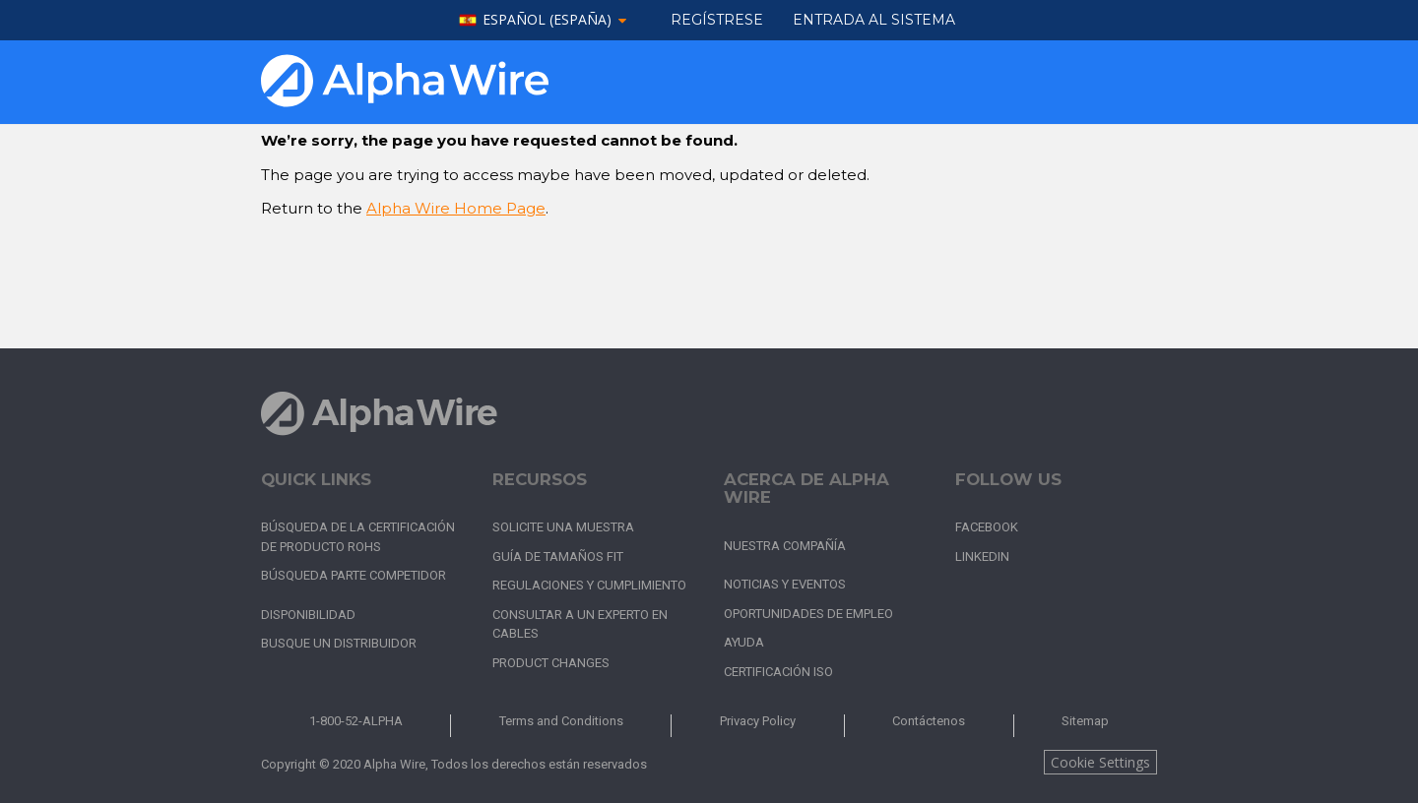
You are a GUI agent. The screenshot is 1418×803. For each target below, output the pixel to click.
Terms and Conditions (561, 720)
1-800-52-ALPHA (356, 720)
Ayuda (744, 642)
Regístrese (717, 20)
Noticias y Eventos (785, 584)
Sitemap (1085, 720)
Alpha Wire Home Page (456, 208)
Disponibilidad (308, 614)
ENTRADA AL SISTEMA (874, 20)
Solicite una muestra (563, 527)
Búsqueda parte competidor (353, 575)
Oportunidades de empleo (808, 613)
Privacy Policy (758, 720)
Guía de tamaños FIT (557, 556)
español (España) (547, 20)
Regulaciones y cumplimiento (589, 585)
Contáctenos (928, 720)
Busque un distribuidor (339, 643)
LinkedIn (982, 556)
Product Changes (551, 662)
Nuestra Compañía (785, 545)
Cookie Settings (1100, 762)
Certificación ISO (778, 671)
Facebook (986, 527)
